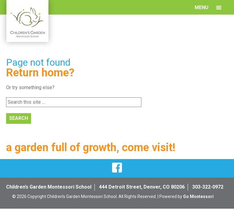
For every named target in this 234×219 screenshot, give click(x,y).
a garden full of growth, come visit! (91, 147)
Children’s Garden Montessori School (48, 187)
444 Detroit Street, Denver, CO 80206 (142, 187)
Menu (201, 7)
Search (18, 118)
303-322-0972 (207, 187)
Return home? (40, 72)
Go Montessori (198, 196)
